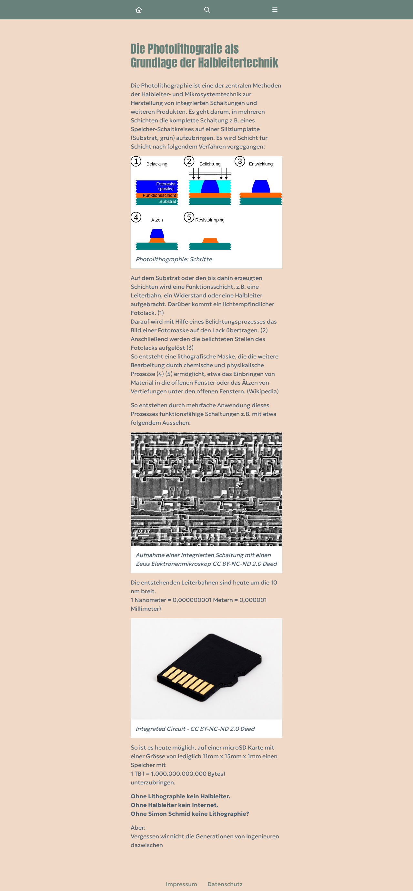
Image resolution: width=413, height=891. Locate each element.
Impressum (181, 884)
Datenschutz (225, 884)
